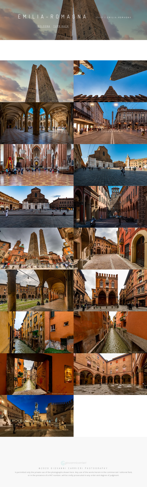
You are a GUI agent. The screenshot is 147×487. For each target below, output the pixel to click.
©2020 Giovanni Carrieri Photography (73, 468)
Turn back (61, 26)
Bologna (44, 26)
